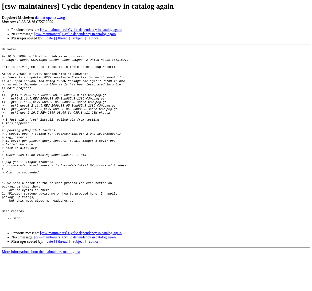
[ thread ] (63, 38)
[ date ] (49, 38)
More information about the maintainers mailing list (41, 287)
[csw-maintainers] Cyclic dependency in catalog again (81, 30)
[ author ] (94, 38)
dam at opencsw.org (50, 17)
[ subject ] (78, 38)
